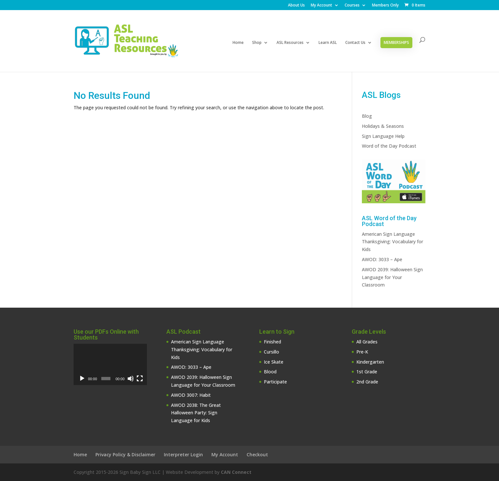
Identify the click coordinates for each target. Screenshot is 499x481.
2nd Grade (367, 382)
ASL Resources (290, 42)
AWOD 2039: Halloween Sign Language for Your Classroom (392, 277)
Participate (275, 382)
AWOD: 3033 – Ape (382, 259)
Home (238, 42)
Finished (272, 342)
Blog (367, 116)
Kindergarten (370, 362)
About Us (296, 5)
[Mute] (130, 378)
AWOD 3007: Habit (191, 395)
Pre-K (362, 352)
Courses (352, 5)
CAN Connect (236, 472)
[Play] (82, 378)
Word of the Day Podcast (389, 146)
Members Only (385, 5)
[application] (110, 364)
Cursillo (271, 352)
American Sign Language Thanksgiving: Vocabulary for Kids (392, 242)
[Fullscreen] (139, 378)
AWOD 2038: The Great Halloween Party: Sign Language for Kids (196, 413)
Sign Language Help (383, 136)
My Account (321, 5)
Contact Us (355, 42)
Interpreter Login (183, 454)
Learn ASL (328, 42)
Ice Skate (273, 362)
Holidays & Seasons (383, 126)
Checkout (257, 454)
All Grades (367, 342)
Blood (270, 371)
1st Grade (366, 371)
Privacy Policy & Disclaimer (125, 454)
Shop (257, 42)
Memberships (396, 42)
